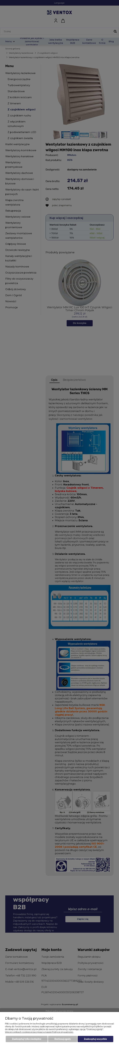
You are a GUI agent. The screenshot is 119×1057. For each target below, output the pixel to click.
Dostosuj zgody (62, 1039)
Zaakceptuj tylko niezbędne (26, 1039)
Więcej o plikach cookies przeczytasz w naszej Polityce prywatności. (39, 1032)
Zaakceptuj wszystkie (95, 1039)
